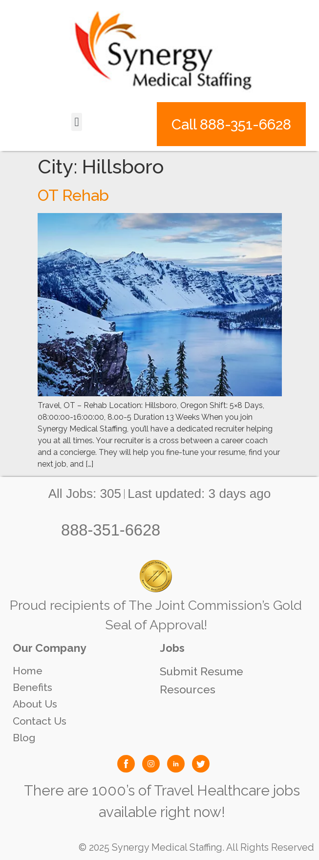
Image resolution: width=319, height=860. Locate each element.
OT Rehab (73, 195)
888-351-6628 (110, 530)
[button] (76, 122)
